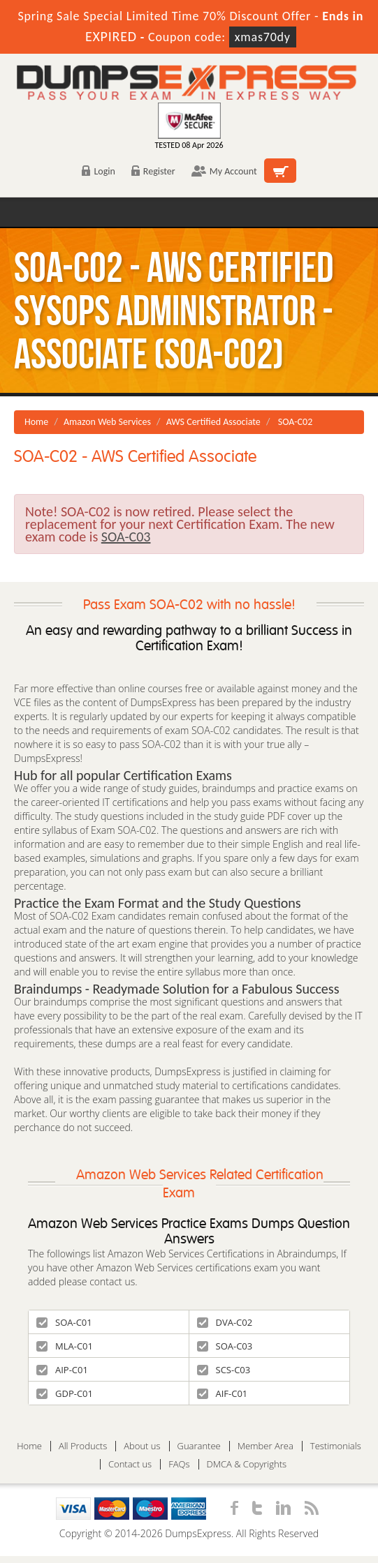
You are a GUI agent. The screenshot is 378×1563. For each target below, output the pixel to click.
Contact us (130, 1464)
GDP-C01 (64, 1393)
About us (142, 1446)
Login (98, 171)
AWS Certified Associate (213, 422)
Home (36, 422)
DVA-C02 (225, 1322)
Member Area (265, 1446)
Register (153, 171)
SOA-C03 (225, 1346)
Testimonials (335, 1446)
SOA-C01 (64, 1322)
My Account (224, 171)
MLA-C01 (64, 1346)
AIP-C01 (62, 1369)
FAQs (178, 1464)
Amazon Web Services (107, 422)
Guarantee (199, 1446)
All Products (83, 1446)
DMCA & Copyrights (247, 1464)
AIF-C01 (222, 1393)
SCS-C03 (224, 1369)
